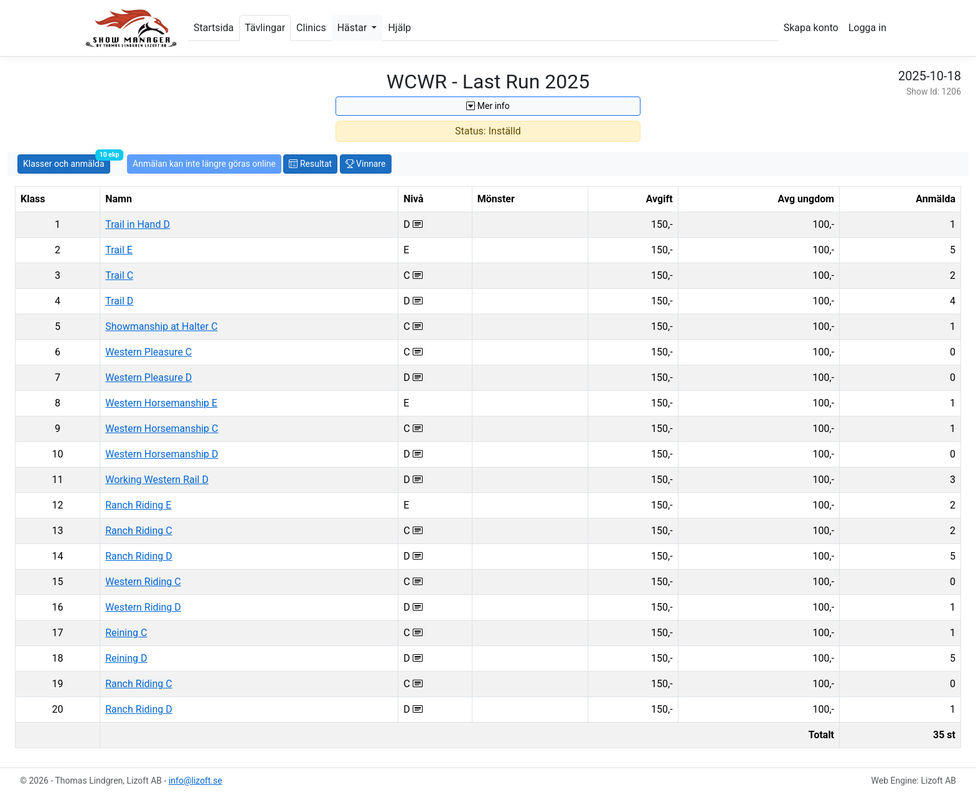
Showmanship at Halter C (161, 326)
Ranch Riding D (138, 556)
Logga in (867, 28)
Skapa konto (811, 28)
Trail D (119, 301)
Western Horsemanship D (161, 454)
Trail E (119, 250)
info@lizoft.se (195, 781)
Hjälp (399, 28)
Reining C (126, 633)
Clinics (311, 28)
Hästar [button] (353, 28)
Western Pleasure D (148, 377)
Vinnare (365, 164)
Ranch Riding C (138, 531)
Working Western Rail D (157, 480)
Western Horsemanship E (161, 403)
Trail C (119, 275)
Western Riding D (143, 607)
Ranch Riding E (138, 505)
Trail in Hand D (137, 224)
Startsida (213, 28)
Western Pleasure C (148, 352)
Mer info (487, 106)
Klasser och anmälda (66, 161)
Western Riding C (143, 582)
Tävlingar (265, 28)
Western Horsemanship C (161, 428)
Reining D (126, 658)
